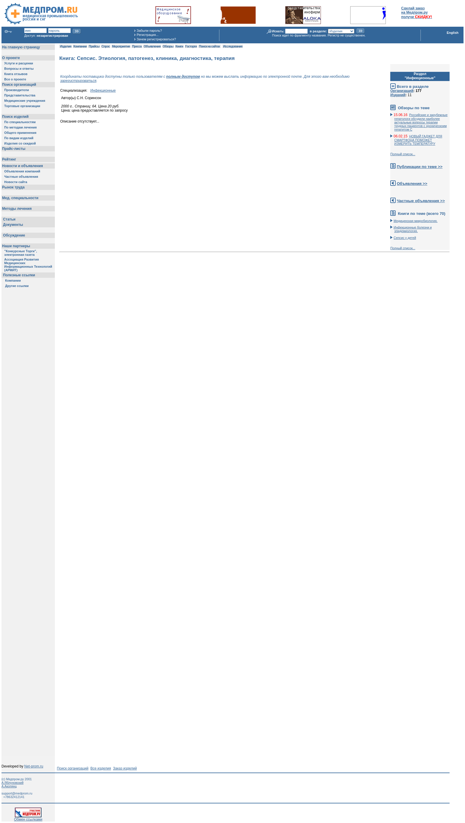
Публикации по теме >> (419, 166)
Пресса (136, 46)
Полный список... (402, 154)
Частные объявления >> (421, 201)
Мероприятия (121, 46)
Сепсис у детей (405, 238)
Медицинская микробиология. (415, 221)
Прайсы (94, 46)
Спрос (105, 46)
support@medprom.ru (16, 793)
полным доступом (183, 76)
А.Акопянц (9, 786)
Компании (80, 46)
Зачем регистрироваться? (156, 39)
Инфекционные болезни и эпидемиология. (413, 229)
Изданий (397, 95)
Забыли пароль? (149, 30)
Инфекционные (103, 90)
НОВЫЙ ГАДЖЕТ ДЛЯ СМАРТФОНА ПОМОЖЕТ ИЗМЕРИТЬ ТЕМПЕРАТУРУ (418, 139)
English (452, 32)
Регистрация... (147, 35)
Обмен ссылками (28, 818)
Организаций (401, 91)
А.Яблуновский (12, 782)
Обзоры (168, 46)
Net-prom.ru (33, 766)
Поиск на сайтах (209, 46)
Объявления (152, 46)
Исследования (232, 46)
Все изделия (100, 768)
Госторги (191, 46)
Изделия (65, 46)
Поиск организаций (73, 768)
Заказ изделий (125, 768)
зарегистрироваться (78, 81)
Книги (179, 46)
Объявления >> (412, 183)
